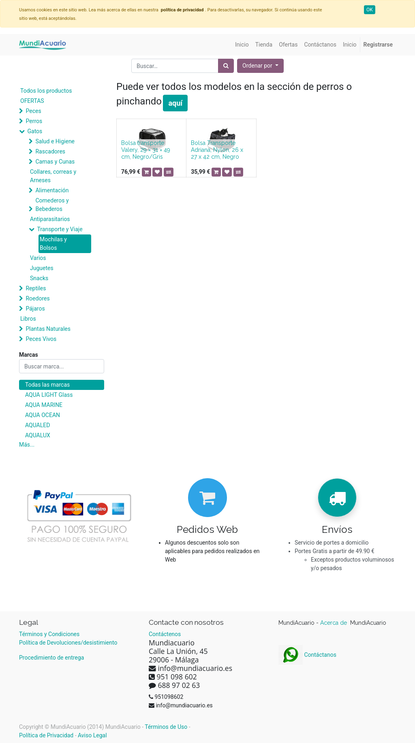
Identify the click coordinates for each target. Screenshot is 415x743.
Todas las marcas (47, 384)
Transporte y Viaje (59, 229)
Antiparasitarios (50, 219)
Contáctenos (165, 634)
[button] (260, 66)
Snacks (39, 278)
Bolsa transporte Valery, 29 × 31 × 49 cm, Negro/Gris (145, 150)
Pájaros (35, 308)
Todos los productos (46, 90)
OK (369, 10)
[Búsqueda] (226, 66)
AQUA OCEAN (42, 415)
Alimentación (51, 190)
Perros (34, 121)
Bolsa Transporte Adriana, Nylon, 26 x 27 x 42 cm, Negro (217, 150)
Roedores (37, 298)
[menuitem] (242, 44)
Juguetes (41, 268)
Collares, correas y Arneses (53, 175)
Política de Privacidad (46, 735)
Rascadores (50, 151)
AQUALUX (37, 435)
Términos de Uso (166, 727)
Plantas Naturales (48, 329)
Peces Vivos (41, 339)
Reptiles (36, 288)
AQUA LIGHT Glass (49, 395)
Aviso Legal (92, 735)
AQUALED (37, 425)
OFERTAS (32, 101)
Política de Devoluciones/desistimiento (68, 642)
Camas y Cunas (55, 161)
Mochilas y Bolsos (53, 243)
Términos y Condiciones (49, 634)
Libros (28, 318)
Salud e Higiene (55, 141)
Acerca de (334, 623)
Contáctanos (307, 654)
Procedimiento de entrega (51, 657)
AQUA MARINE (43, 405)
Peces (33, 111)
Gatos (34, 131)
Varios (38, 258)
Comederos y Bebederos (51, 204)
